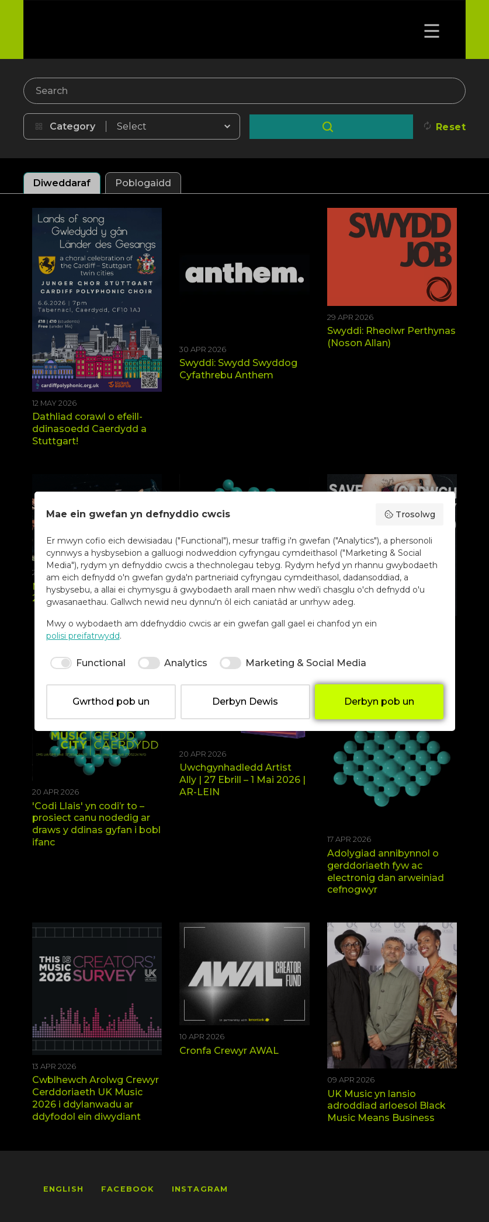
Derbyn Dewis (245, 701)
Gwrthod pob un (111, 701)
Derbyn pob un (379, 701)
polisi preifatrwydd (83, 636)
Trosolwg (409, 514)
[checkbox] (86, 663)
